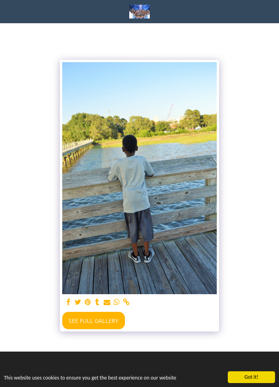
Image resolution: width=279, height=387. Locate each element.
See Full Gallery (93, 320)
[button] (8, 11)
